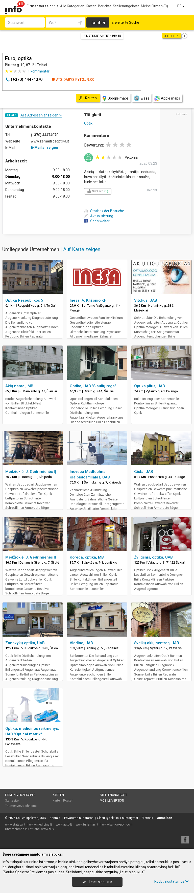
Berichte (104, 6)
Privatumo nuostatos (78, 818)
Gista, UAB (143, 471)
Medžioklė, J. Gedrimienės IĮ (30, 471)
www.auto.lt (64, 824)
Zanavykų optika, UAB (25, 643)
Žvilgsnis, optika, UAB (153, 557)
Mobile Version (112, 800)
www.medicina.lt (40, 824)
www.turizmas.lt (87, 824)
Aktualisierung (98, 216)
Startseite (12, 800)
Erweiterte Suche (125, 22)
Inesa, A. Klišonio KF (88, 300)
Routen (68, 800)
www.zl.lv (47, 829)
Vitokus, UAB (145, 300)
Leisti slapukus (97, 882)
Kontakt (55, 818)
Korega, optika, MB (87, 557)
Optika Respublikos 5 (24, 300)
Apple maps (167, 98)
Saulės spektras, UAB (31, 818)
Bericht (152, 190)
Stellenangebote (126, 6)
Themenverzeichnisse (21, 806)
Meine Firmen (154, 6)
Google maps (116, 98)
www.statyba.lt (15, 824)
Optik (88, 123)
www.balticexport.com (117, 824)
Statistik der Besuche (104, 211)
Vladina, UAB (81, 643)
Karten (91, 6)
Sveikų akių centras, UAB (156, 643)
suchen (99, 22)
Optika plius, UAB (149, 386)
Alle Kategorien (72, 6)
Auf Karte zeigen (81, 249)
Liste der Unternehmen (102, 35)
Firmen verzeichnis (43, 6)
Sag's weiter (97, 221)
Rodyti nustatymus (171, 881)
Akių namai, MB (19, 386)
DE (181, 6)
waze (141, 98)
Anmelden (164, 818)
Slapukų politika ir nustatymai (117, 818)
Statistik (147, 818)
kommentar (39, 71)
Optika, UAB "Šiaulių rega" (93, 386)
